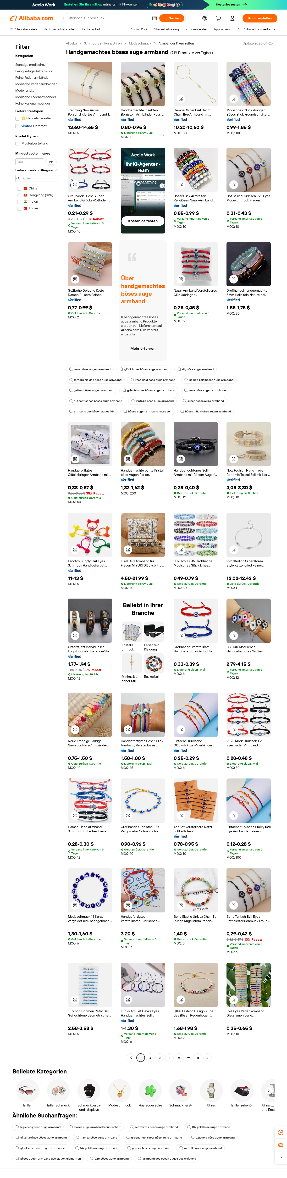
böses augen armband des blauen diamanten (48, 1159)
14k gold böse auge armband (96, 1148)
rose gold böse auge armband (153, 380)
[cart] (219, 19)
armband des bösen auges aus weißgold (167, 1159)
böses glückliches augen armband (205, 411)
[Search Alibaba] (108, 18)
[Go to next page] (207, 1057)
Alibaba (71, 43)
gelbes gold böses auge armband (208, 380)
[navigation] (36, 551)
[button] (154, 18)
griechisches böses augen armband (148, 390)
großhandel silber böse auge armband (154, 1137)
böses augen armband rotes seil (147, 411)
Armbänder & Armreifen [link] (176, 43)
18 (198, 1057)
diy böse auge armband (195, 369)
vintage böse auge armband (152, 401)
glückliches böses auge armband (144, 369)
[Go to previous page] (131, 1057)
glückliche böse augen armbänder (41, 1148)
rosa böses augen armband (89, 369)
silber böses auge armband (203, 401)
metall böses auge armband (200, 1148)
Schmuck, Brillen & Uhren (103, 43)
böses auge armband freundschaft (95, 1127)
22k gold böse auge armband (213, 1137)
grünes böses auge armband (148, 1148)
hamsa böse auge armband (96, 1137)
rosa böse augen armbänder (205, 390)
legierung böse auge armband (38, 1127)
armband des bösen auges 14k (91, 411)
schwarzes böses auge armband (154, 1127)
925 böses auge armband (109, 1159)
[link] (281, 1132)
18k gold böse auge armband (208, 1127)
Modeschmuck (140, 43)
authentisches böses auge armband (95, 401)
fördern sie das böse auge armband (95, 380)
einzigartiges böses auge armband (41, 1137)
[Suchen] (171, 18)
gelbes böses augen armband (91, 390)
